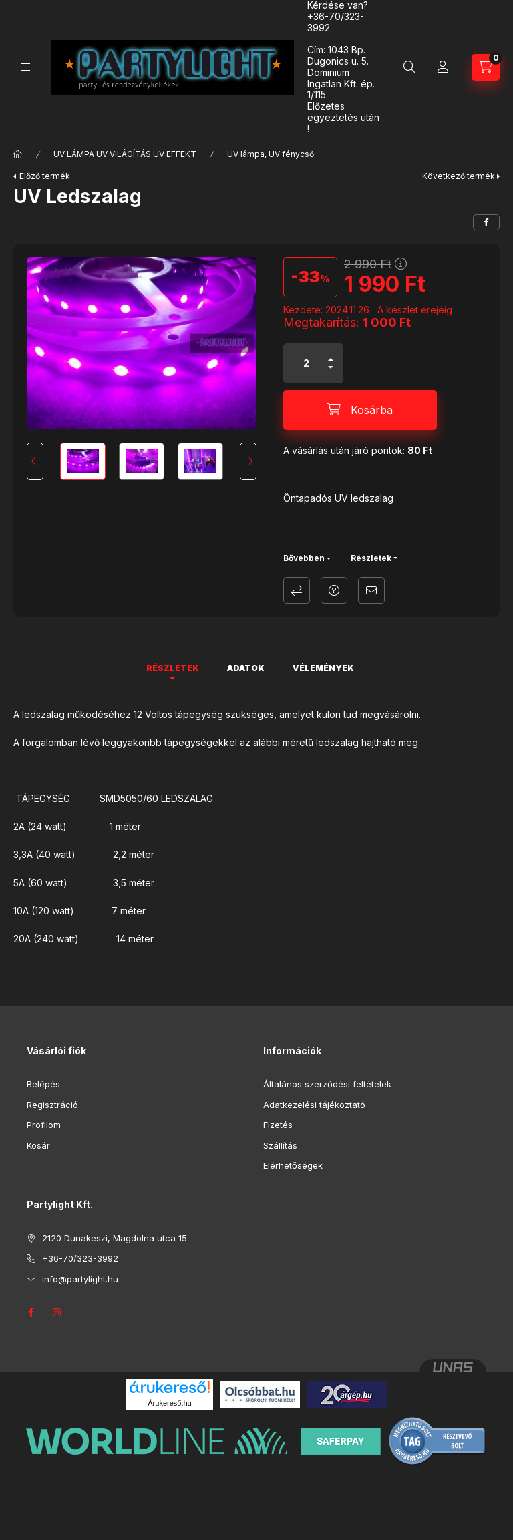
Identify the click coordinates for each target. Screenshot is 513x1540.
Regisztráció (52, 1104)
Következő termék (458, 176)
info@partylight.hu (80, 1279)
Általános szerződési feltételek (327, 1084)
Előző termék (44, 176)
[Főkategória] (18, 154)
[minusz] (330, 373)
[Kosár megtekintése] (486, 67)
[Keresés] (409, 67)
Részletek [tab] (172, 668)
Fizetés (278, 1124)
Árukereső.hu (169, 1403)
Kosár (38, 1145)
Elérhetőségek (293, 1165)
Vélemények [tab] (323, 668)
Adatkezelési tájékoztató (314, 1104)
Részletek (371, 558)
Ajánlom (371, 590)
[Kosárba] (360, 410)
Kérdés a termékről (334, 590)
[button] (141, 343)
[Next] (248, 461)
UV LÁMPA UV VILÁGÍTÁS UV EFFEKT (124, 154)
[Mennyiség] (306, 363)
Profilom (44, 1124)
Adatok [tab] (246, 668)
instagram (57, 1312)
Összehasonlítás (296, 590)
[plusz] (330, 353)
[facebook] (486, 222)
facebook (30, 1312)
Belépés (43, 1084)
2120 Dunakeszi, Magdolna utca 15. (115, 1238)
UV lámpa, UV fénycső (270, 154)
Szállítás (280, 1145)
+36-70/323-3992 (335, 22)
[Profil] (443, 67)
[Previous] (35, 461)
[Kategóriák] (25, 67)
